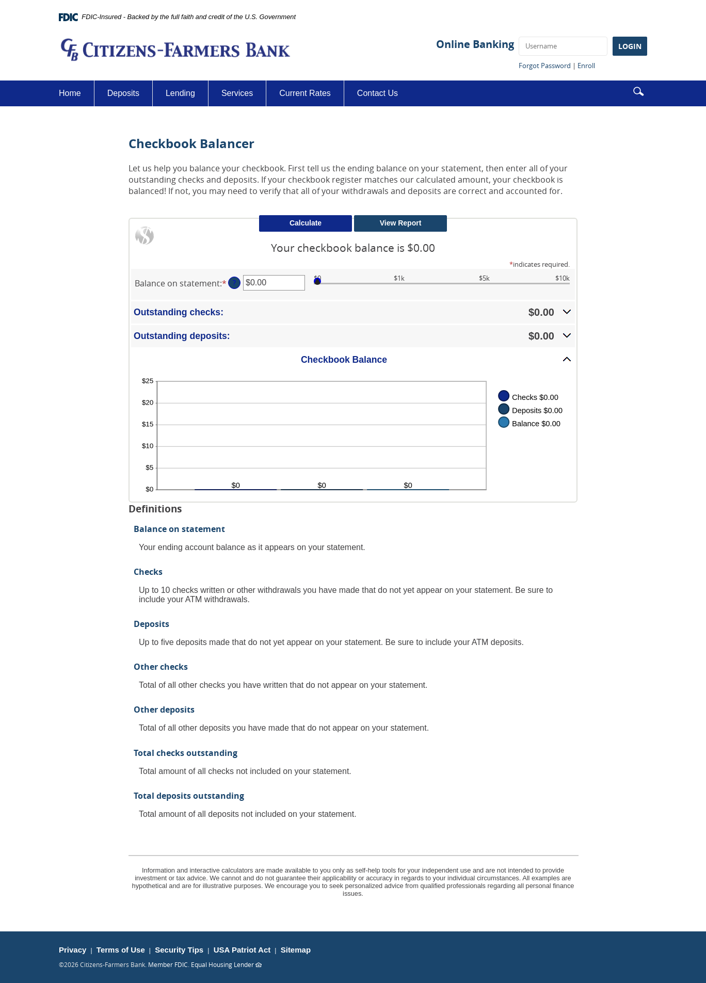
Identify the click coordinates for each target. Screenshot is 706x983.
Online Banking (475, 44)
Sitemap (296, 949)
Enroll (586, 65)
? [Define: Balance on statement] (234, 282)
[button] (638, 91)
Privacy (72, 949)
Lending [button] (180, 93)
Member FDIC (168, 964)
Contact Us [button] (377, 93)
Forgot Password (545, 65)
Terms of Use (121, 949)
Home (70, 93)
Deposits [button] (123, 93)
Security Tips (179, 949)
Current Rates (305, 93)
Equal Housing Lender (226, 964)
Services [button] (237, 93)
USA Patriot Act (242, 949)
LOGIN (629, 46)
